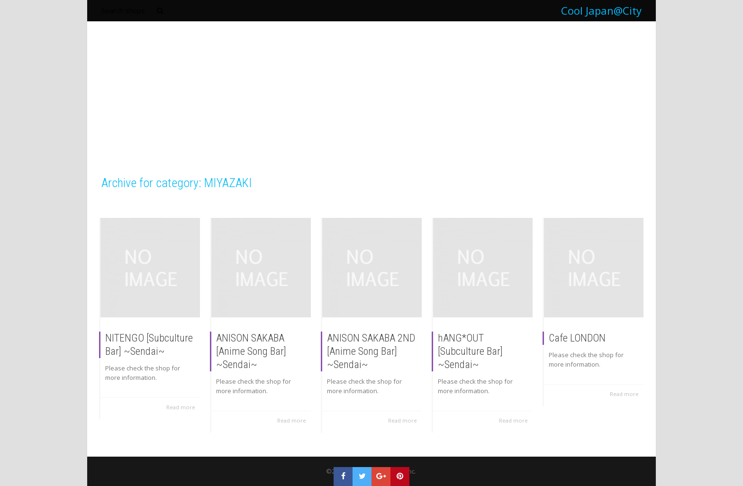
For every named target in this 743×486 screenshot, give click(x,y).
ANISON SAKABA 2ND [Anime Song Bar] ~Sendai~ (371, 352)
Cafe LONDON (577, 338)
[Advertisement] (371, 103)
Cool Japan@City (601, 10)
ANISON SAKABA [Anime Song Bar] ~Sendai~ (251, 352)
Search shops (123, 10)
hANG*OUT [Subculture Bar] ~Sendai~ (470, 352)
